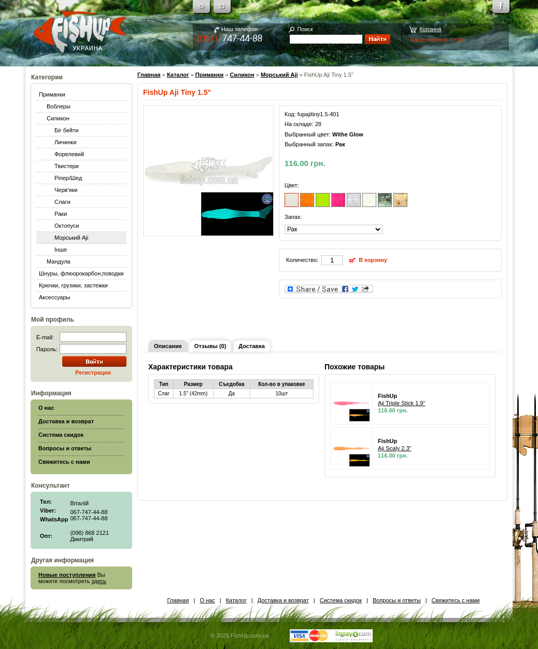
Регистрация (93, 372)
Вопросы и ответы (397, 600)
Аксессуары (54, 297)
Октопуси (66, 226)
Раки (60, 214)
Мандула (58, 261)
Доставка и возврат (283, 600)
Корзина (430, 29)
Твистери (66, 166)
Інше (60, 249)
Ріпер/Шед (68, 178)
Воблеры (58, 106)
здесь (99, 581)
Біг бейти (66, 130)
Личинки (65, 142)
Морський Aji (71, 237)
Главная (149, 75)
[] (334, 229)
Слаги (62, 202)
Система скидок (341, 600)
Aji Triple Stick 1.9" (401, 403)
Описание (168, 346)
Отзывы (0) (210, 346)
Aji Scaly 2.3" (394, 448)
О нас (207, 600)
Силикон (58, 118)
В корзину (373, 260)
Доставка (251, 346)
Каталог (178, 75)
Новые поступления (67, 575)
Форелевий (69, 154)
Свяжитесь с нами (456, 600)
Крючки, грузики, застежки (73, 285)
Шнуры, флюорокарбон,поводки (81, 273)
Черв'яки (65, 190)
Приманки (52, 94)
